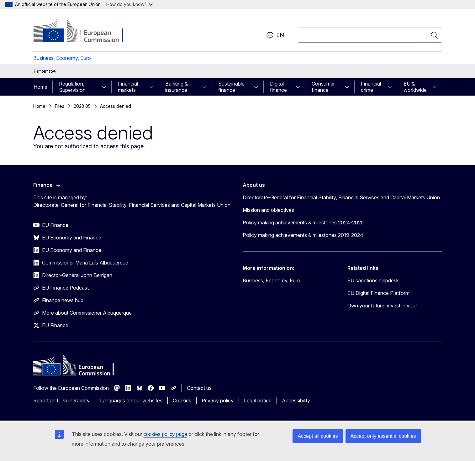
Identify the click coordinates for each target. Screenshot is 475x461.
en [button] (275, 35)
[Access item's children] (106, 87)
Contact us (199, 388)
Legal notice (258, 400)
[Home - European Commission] (84, 31)
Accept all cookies (318, 436)
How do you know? (129, 4)
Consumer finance (323, 87)
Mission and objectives (268, 210)
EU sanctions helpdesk (373, 280)
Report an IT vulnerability (61, 400)
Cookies (182, 400)
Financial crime (371, 87)
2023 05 (82, 106)
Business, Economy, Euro (62, 58)
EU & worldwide (415, 87)
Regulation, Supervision (72, 87)
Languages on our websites (131, 400)
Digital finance (278, 87)
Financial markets (128, 87)
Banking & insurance (176, 87)
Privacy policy (218, 400)
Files (59, 106)
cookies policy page (165, 434)
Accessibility (296, 400)
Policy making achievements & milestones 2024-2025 (303, 222)
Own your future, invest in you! (382, 305)
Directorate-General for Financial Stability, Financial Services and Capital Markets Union (341, 197)
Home (40, 87)
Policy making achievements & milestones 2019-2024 (303, 235)
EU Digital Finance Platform (378, 293)
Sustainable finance (231, 87)
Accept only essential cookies (383, 436)
